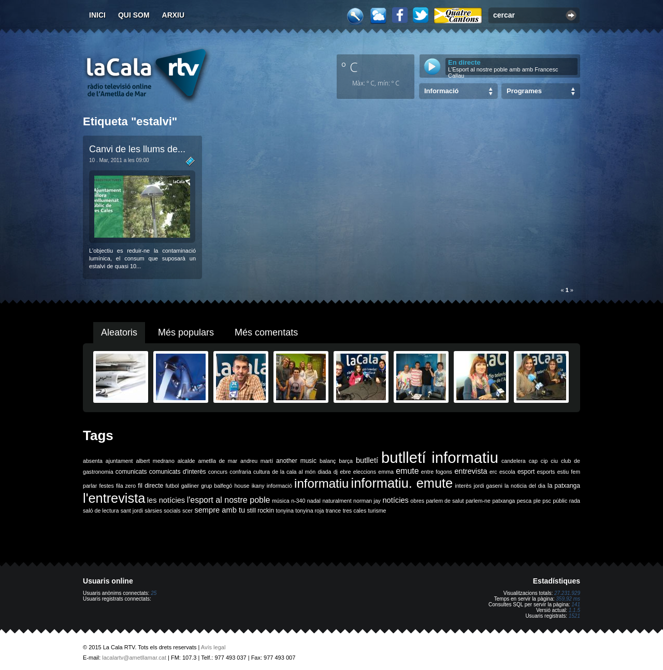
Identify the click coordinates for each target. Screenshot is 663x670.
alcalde (186, 461)
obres (417, 501)
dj (336, 472)
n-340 (298, 501)
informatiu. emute (402, 483)
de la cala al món (293, 472)
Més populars (186, 332)
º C (349, 67)
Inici (97, 15)
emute (407, 471)
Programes (524, 91)
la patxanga (563, 485)
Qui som (134, 15)
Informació (441, 91)
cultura (261, 472)
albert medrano (155, 461)
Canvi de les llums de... (137, 149)
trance (333, 510)
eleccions (364, 472)
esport (526, 471)
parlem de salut (445, 501)
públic (560, 501)
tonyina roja (309, 510)
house (241, 486)
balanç (328, 461)
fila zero (126, 486)
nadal (314, 501)
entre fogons (436, 472)
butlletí (367, 460)
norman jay (367, 501)
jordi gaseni (487, 486)
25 (153, 593)
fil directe (150, 485)
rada (574, 501)
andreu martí (256, 461)
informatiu (321, 483)
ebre (345, 472)
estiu (563, 472)
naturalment (336, 501)
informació (279, 486)
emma (386, 472)
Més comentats (266, 332)
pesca (524, 501)
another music (296, 460)
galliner (190, 486)
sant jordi (132, 510)
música (281, 501)
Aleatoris (119, 332)
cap (533, 461)
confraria (240, 472)
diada (324, 472)
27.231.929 (567, 593)
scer (187, 510)
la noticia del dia (525, 486)
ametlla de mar (217, 461)
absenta (93, 461)
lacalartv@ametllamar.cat (134, 657)
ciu (554, 461)
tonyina (285, 510)
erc (493, 472)
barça (346, 461)
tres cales (355, 510)
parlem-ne (478, 501)
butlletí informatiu (439, 457)
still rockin (260, 510)
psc (546, 501)
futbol (172, 486)
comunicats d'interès (177, 471)
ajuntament (119, 461)
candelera (513, 461)
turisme (377, 510)
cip (544, 461)
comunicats (131, 471)
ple (537, 501)
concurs (217, 472)
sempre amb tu (219, 510)
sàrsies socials (162, 510)
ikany (258, 486)
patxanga (503, 501)
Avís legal (213, 647)
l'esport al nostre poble (228, 500)
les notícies (166, 500)
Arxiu (173, 15)
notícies (395, 500)
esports (546, 472)
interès (463, 486)
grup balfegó (216, 486)
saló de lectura (101, 510)
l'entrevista (114, 498)
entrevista (470, 471)
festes (106, 486)
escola (507, 472)
